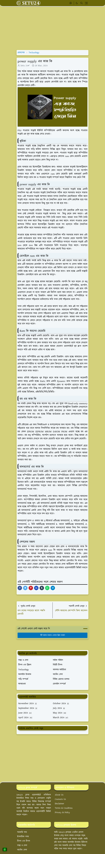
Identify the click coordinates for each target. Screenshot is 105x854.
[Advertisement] (52, 28)
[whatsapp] (71, 3)
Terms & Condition (64, 808)
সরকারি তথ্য (22, 832)
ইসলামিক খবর (23, 836)
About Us (59, 794)
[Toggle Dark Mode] (76, 3)
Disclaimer (59, 803)
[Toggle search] (81, 3)
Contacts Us (60, 799)
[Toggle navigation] (86, 3)
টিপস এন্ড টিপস (23, 841)
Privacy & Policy (62, 812)
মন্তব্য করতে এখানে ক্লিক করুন (52, 635)
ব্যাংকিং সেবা (22, 849)
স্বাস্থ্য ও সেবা (22, 845)
